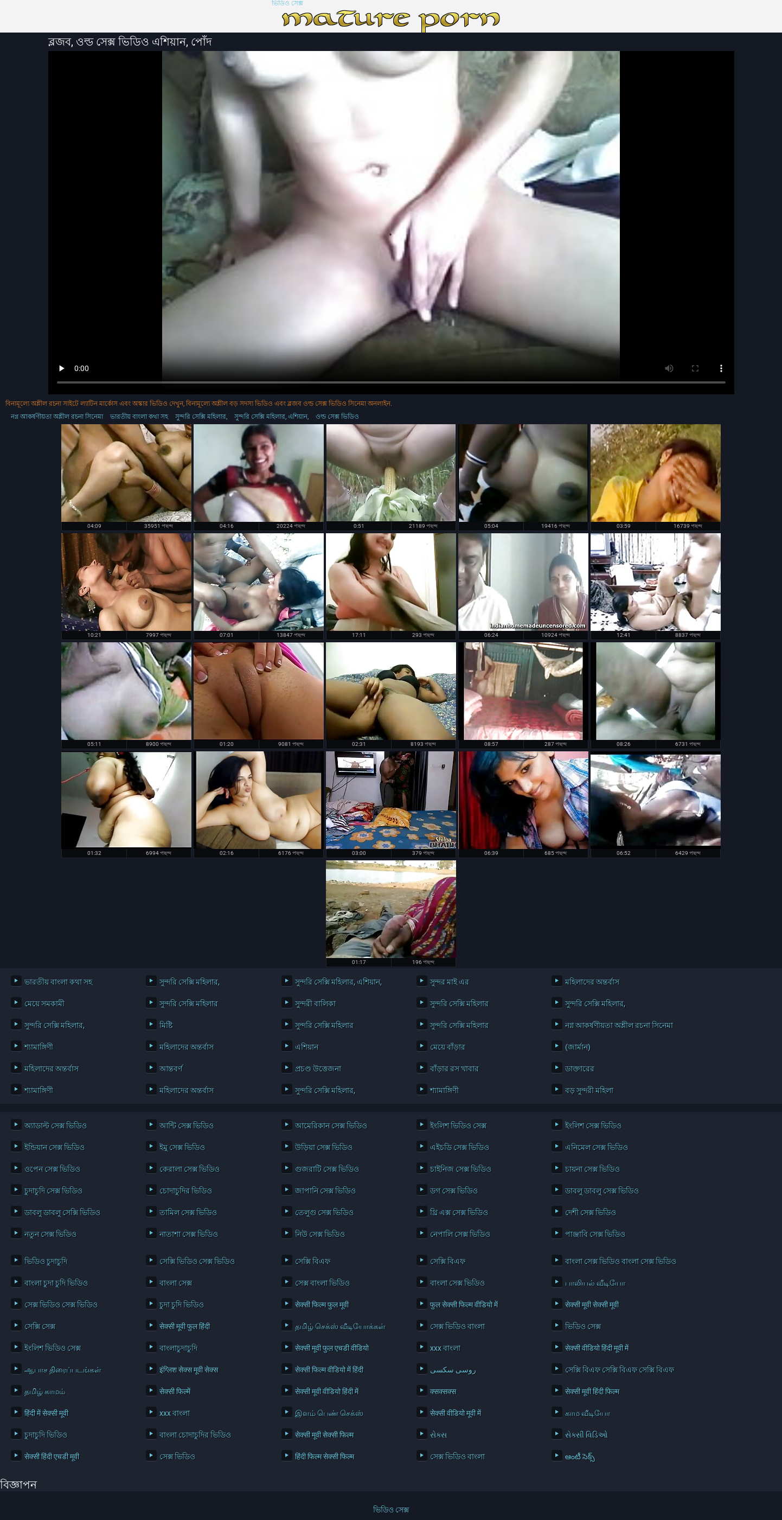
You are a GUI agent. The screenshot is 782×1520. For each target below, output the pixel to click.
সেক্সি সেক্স (39, 1326)
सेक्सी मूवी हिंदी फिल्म (592, 1391)
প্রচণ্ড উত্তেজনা (318, 1068)
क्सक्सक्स (443, 1391)
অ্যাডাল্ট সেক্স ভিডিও (55, 1125)
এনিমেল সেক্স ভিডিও (596, 1147)
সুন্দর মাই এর (449, 982)
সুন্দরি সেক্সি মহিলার (188, 1003)
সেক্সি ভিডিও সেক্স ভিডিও (197, 1261)
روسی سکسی (453, 1369)
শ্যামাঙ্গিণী (38, 1047)
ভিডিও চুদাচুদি (45, 1261)
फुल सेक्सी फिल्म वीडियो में (464, 1304)
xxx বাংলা (445, 1348)
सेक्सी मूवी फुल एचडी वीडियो (332, 1348)
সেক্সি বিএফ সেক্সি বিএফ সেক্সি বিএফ (617, 1369)
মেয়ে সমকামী (44, 1003)
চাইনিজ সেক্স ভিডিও (460, 1169)
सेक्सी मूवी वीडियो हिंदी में (326, 1391)
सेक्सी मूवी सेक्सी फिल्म (324, 1434)
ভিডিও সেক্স (287, 3)
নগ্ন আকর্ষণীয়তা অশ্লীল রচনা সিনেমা (57, 416)
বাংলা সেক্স (175, 1283)
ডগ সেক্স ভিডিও (454, 1190)
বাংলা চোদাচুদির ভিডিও (195, 1434)
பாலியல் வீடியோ (595, 1283)
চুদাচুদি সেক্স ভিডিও (53, 1190)
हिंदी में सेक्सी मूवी (46, 1413)
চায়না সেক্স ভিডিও (592, 1169)
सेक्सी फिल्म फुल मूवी (322, 1304)
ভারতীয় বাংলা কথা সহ (139, 416)
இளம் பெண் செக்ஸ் (329, 1413)
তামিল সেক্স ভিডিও (188, 1212)
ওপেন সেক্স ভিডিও (52, 1169)
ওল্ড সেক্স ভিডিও (337, 416)
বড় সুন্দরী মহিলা (589, 1090)
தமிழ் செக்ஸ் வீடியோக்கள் (340, 1326)
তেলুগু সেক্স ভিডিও (324, 1212)
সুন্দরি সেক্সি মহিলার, (201, 416)
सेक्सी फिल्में (174, 1391)
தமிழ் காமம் (44, 1391)
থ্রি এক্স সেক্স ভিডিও (459, 1212)
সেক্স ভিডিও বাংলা (457, 1326)
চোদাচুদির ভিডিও (185, 1190)
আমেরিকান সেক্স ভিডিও (331, 1125)
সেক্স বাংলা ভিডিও (322, 1283)
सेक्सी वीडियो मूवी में (455, 1413)
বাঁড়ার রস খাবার (454, 1068)
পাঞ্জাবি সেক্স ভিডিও (595, 1234)
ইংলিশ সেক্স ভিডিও (593, 1125)
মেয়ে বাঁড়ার (447, 1047)
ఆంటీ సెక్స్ (580, 1456)
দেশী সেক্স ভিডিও (590, 1212)
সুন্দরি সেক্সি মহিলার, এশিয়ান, (271, 416)
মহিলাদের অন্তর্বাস (592, 982)
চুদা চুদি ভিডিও (181, 1304)
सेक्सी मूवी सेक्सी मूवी (592, 1304)
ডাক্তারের (579, 1068)
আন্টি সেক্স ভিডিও (186, 1125)
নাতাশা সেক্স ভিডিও (188, 1234)
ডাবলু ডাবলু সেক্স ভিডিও (602, 1190)
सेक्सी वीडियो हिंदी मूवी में (597, 1348)
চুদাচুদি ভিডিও (45, 1434)
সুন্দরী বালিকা (315, 1003)
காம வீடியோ (587, 1413)
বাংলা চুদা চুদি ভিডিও (56, 1283)
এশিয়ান (306, 1047)
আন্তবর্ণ (170, 1068)
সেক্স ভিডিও (177, 1456)
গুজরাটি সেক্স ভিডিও (327, 1169)
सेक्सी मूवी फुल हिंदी (184, 1326)
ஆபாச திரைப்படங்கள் (62, 1369)
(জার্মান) (578, 1047)
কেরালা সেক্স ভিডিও (189, 1169)
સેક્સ (438, 1434)
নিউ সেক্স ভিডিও (320, 1234)
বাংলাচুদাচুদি (178, 1348)
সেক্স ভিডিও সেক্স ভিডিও (61, 1304)
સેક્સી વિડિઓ (586, 1434)
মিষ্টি (165, 1025)
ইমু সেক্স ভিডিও (182, 1147)
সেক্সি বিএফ (312, 1261)
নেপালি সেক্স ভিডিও (460, 1234)
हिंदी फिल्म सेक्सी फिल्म (324, 1456)
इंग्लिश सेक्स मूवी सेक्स (188, 1369)
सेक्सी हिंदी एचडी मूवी (51, 1456)
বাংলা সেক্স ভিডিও (457, 1283)
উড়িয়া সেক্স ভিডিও (323, 1147)
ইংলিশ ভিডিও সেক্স (458, 1125)
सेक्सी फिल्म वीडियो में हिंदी (329, 1369)
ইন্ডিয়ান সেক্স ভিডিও (54, 1147)
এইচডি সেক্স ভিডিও (459, 1147)
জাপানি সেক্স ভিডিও (325, 1190)
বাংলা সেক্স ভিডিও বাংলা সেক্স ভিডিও (617, 1261)
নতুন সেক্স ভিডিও (50, 1234)
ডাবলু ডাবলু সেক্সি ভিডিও (62, 1212)
